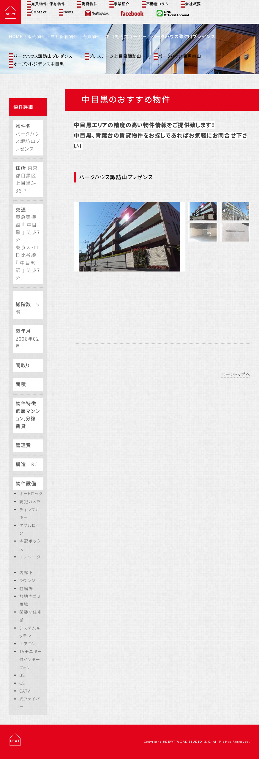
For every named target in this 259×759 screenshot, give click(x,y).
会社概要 (191, 4)
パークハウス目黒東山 (177, 56)
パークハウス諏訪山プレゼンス (40, 56)
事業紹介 (119, 4)
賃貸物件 (87, 4)
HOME (16, 36)
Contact (37, 12)
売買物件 (92, 36)
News (66, 12)
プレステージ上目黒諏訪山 (113, 56)
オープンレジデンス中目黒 (36, 64)
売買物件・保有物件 (46, 4)
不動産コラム (155, 4)
